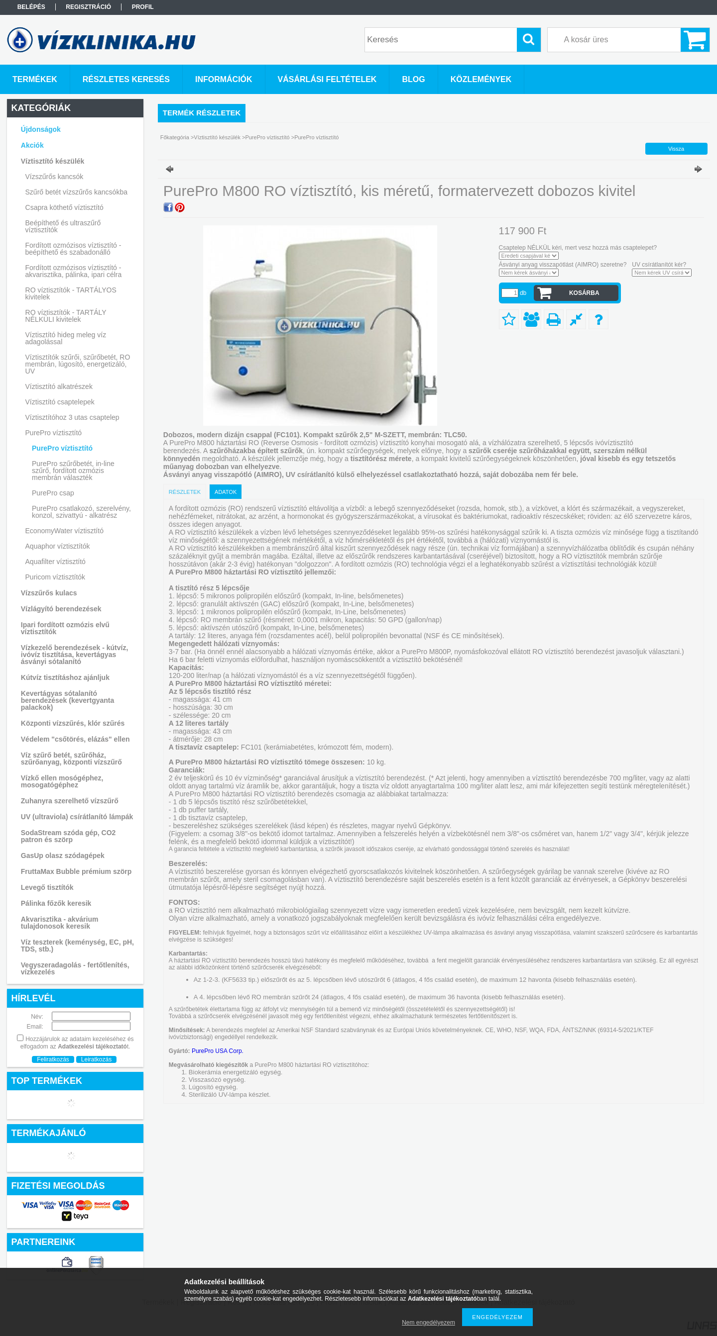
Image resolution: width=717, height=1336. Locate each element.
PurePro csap (53, 493)
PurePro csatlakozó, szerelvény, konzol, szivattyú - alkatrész (81, 511)
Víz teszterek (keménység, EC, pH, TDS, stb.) (77, 945)
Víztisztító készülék (217, 137)
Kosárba (584, 292)
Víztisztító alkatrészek (59, 386)
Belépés (31, 6)
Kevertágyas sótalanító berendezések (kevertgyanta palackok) (68, 700)
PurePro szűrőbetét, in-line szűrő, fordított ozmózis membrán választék (73, 470)
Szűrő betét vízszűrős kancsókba (76, 192)
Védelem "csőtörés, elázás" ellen (75, 739)
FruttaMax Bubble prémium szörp (76, 871)
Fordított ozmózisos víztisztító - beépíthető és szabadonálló (73, 248)
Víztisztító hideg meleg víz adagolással (66, 338)
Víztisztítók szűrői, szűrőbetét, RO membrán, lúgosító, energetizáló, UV (77, 364)
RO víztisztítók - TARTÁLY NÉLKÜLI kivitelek (66, 315)
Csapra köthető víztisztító (64, 207)
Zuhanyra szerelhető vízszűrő (70, 801)
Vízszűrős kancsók (54, 177)
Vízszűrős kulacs (49, 593)
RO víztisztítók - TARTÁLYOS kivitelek (71, 293)
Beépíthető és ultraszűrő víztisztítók (63, 226)
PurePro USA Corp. (217, 1051)
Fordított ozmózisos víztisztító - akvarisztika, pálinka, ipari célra (73, 271)
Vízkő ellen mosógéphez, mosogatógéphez (62, 781)
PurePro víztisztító (62, 448)
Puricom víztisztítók (55, 577)
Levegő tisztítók (47, 887)
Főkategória (174, 137)
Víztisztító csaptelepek (60, 402)
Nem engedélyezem (428, 1322)
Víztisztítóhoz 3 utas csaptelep (72, 417)
